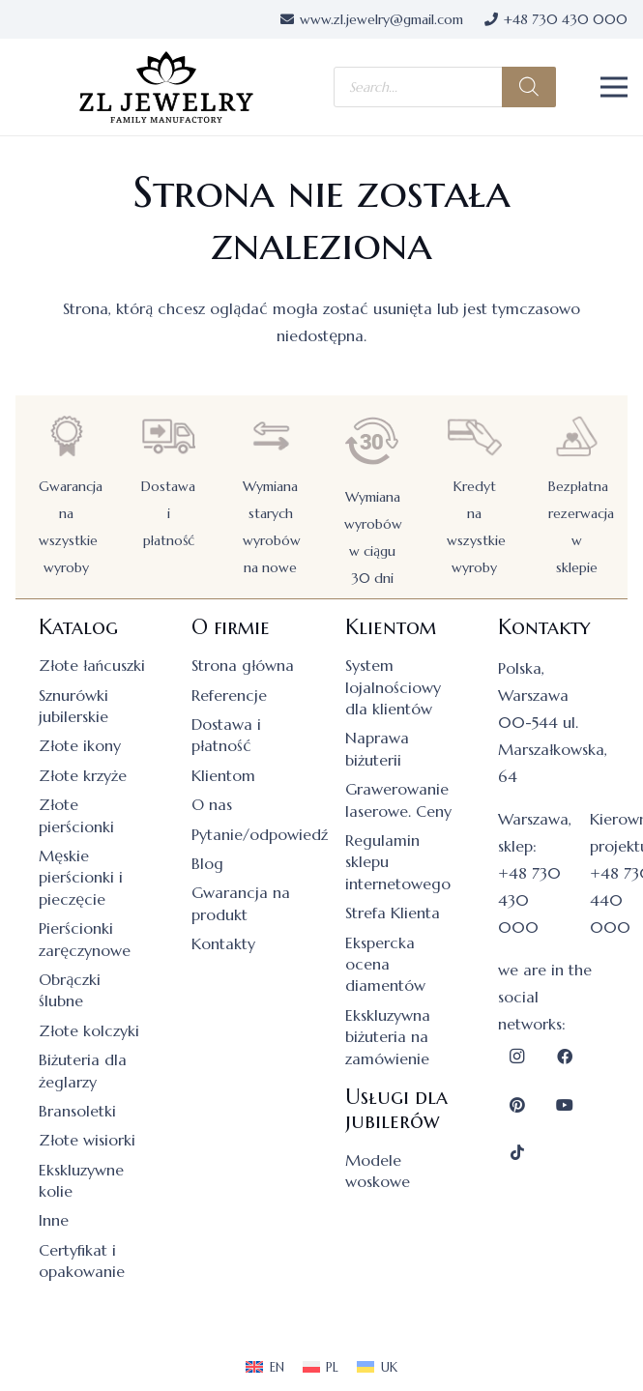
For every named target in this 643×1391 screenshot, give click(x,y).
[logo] (166, 87)
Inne (54, 1220)
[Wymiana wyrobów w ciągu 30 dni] (372, 441)
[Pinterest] (517, 1105)
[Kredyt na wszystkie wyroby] (475, 436)
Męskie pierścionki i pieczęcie (81, 877)
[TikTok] (517, 1152)
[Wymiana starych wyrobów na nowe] (271, 436)
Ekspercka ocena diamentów (385, 964)
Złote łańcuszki (92, 665)
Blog (207, 863)
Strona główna (242, 665)
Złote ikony (80, 745)
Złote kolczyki (89, 1030)
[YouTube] (564, 1105)
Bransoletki (77, 1110)
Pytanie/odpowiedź (259, 834)
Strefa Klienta (392, 912)
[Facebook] (564, 1056)
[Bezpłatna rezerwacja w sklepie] (576, 436)
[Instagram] (517, 1056)
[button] (614, 87)
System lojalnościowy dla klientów (393, 686)
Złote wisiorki (87, 1139)
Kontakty (223, 943)
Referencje (229, 695)
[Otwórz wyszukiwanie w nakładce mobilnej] (445, 87)
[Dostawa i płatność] (168, 436)
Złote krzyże (83, 775)
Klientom (223, 775)
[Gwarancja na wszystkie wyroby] (67, 436)
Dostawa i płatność (168, 513)
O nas (211, 804)
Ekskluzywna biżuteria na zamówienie (387, 1036)
